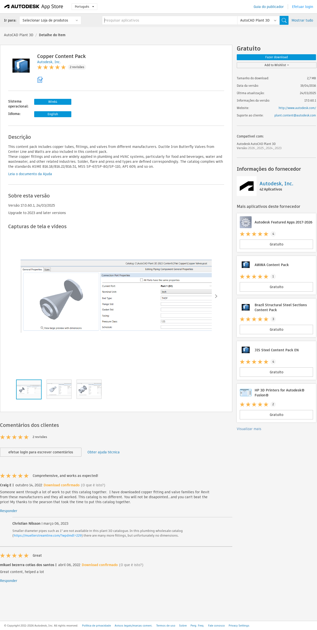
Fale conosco (216, 626)
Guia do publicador (269, 6)
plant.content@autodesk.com (295, 115)
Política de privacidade (96, 626)
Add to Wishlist (276, 65)
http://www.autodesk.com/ (297, 108)
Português (84, 6)
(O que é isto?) (93, 485)
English (53, 114)
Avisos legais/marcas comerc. (134, 626)
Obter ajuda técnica (103, 452)
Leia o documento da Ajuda (30, 173)
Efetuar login (302, 6)
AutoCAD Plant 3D (18, 34)
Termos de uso (165, 626)
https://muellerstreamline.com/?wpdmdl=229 (47, 535)
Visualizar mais (249, 428)
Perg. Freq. (197, 626)
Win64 (52, 102)
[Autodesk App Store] (34, 6)
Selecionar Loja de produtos (45, 20)
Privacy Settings (239, 626)
